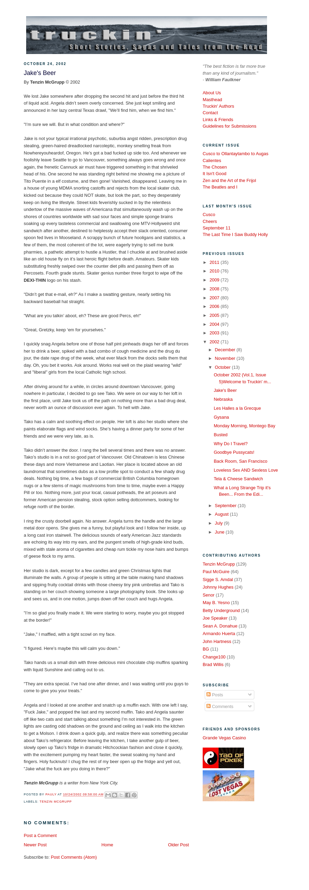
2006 (215, 306)
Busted (220, 434)
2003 (215, 332)
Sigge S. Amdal (218, 579)
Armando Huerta (219, 633)
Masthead (212, 99)
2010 (215, 271)
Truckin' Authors (218, 106)
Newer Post (35, 844)
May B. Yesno (216, 602)
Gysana (221, 417)
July (219, 523)
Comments (219, 706)
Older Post (178, 844)
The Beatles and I (220, 187)
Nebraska (223, 399)
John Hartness (217, 641)
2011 (215, 262)
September (226, 505)
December (225, 349)
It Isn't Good (214, 173)
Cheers (210, 221)
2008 (215, 288)
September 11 (217, 227)
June (220, 532)
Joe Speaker (215, 618)
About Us (212, 92)
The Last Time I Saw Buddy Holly (235, 234)
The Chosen (215, 167)
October (223, 367)
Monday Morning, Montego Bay (244, 425)
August (222, 514)
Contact (210, 112)
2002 (215, 341)
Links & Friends (218, 119)
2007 (215, 297)
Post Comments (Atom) (74, 857)
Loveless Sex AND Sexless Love (246, 470)
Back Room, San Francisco (240, 461)
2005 (215, 315)
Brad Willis (213, 664)
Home (107, 844)
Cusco (209, 214)
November (225, 358)
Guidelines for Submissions (229, 126)
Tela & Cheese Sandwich (238, 478)
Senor (208, 595)
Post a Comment (40, 835)
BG (206, 649)
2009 (215, 279)
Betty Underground (221, 610)
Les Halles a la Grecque (237, 408)
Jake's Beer (225, 390)
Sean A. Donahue (220, 626)
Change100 (214, 657)
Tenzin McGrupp (56, 801)
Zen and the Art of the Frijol (229, 180)
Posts (214, 694)
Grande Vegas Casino (224, 737)
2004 (215, 324)
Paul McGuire (216, 571)
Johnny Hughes (218, 587)
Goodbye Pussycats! (234, 452)
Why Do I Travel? (231, 443)
